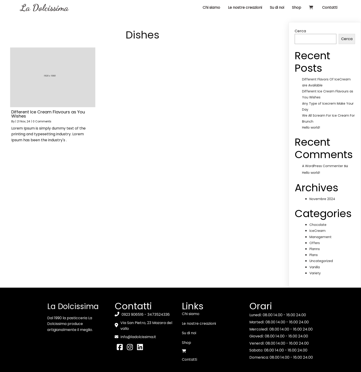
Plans (313, 240)
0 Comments (42, 106)
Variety (315, 258)
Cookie (159, 366)
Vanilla (314, 252)
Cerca (300, 15)
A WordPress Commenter (322, 151)
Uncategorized (321, 246)
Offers (314, 227)
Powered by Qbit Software (210, 366)
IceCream (317, 215)
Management (320, 221)
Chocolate (317, 209)
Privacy (176, 366)
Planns (314, 233)
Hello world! (311, 112)
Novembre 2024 (322, 183)
